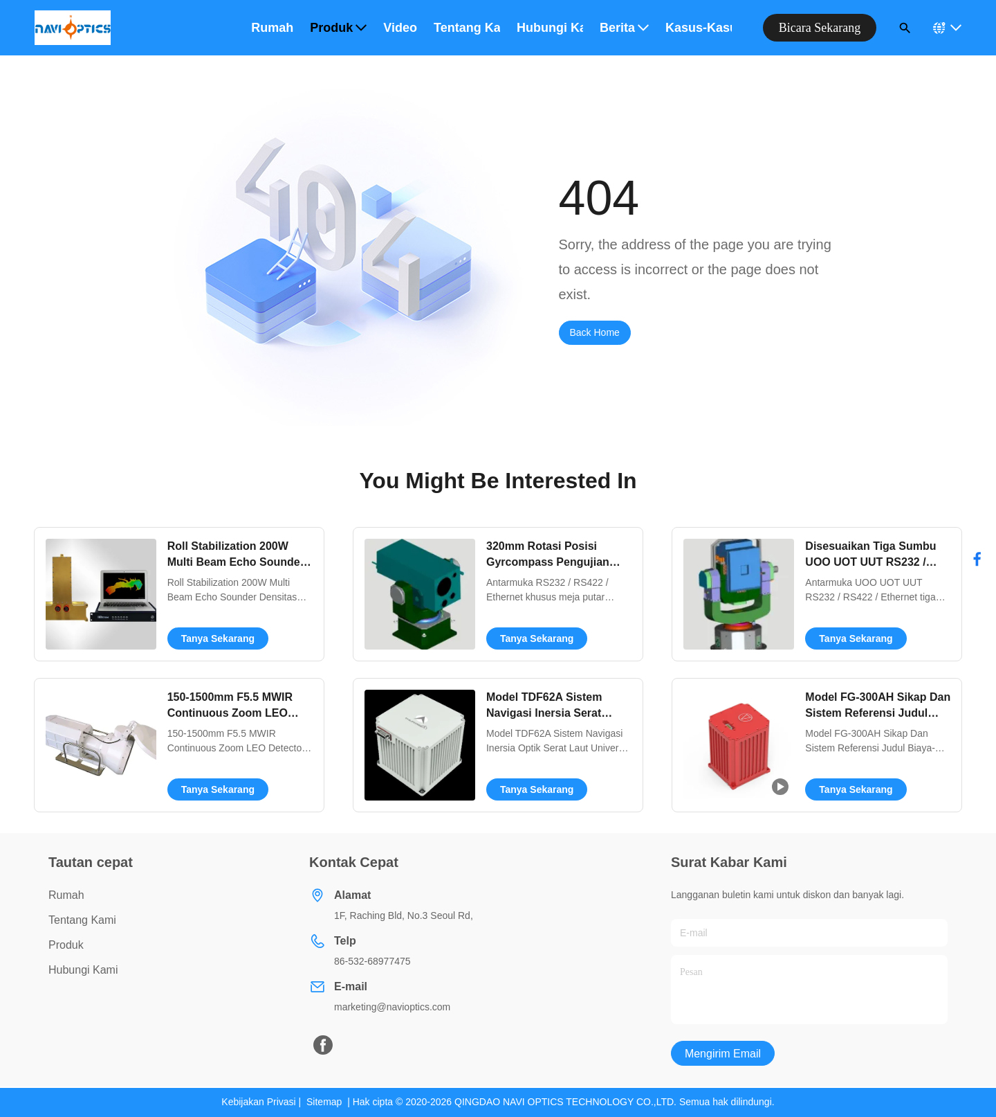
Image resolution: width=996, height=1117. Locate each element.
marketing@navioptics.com (392, 1006)
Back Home (595, 332)
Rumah (272, 28)
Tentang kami (467, 28)
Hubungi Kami (83, 970)
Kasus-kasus (698, 28)
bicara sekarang (819, 28)
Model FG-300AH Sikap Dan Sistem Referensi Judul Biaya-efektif (877, 712)
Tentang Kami (82, 920)
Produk (338, 28)
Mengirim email (723, 1054)
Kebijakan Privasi (258, 1101)
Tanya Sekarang (218, 638)
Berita (624, 28)
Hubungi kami (550, 28)
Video (400, 28)
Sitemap (324, 1101)
